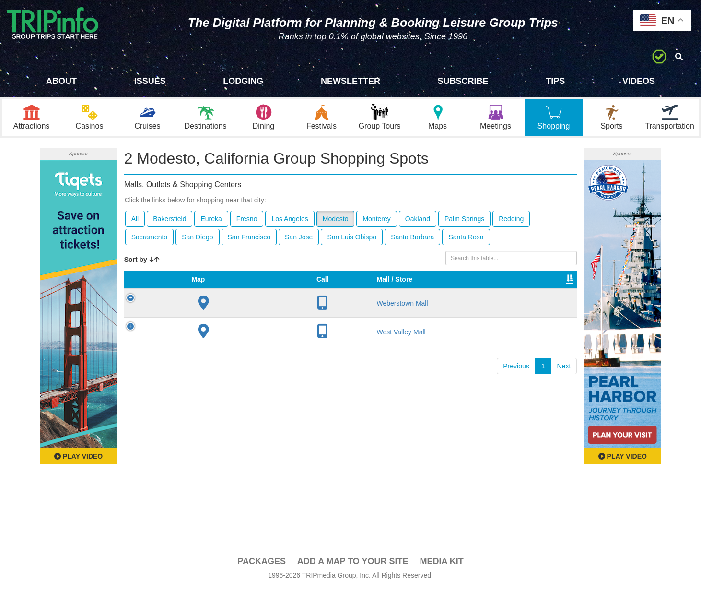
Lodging (243, 81)
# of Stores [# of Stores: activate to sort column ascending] (277, 286)
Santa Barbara (412, 239)
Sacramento (149, 239)
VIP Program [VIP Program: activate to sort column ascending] (331, 286)
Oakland (417, 221)
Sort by (142, 262)
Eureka (211, 221)
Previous (516, 378)
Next (564, 378)
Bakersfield (169, 221)
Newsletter (350, 81)
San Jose (299, 239)
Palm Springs (464, 221)
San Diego (197, 239)
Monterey (376, 221)
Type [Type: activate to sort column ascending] (380, 291)
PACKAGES (261, 563)
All (135, 221)
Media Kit (441, 563)
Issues (150, 81)
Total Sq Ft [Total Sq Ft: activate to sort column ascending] (435, 286)
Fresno (246, 221)
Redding (511, 221)
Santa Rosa (465, 239)
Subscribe (463, 81)
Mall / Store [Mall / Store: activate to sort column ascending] (190, 286)
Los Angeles (289, 221)
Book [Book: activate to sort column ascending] (515, 291)
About (61, 81)
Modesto (336, 221)
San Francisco (249, 239)
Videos (638, 81)
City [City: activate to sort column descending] (239, 291)
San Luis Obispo (351, 239)
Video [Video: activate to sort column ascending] (479, 291)
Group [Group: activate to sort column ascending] (552, 291)
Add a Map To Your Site (353, 563)
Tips (555, 81)
